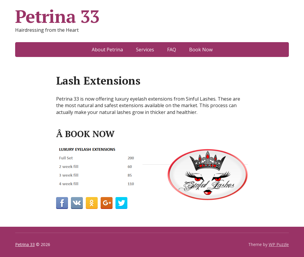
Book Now (201, 49)
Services (145, 49)
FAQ (171, 49)
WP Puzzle (279, 244)
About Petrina (107, 49)
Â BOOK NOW (85, 134)
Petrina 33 (57, 16)
